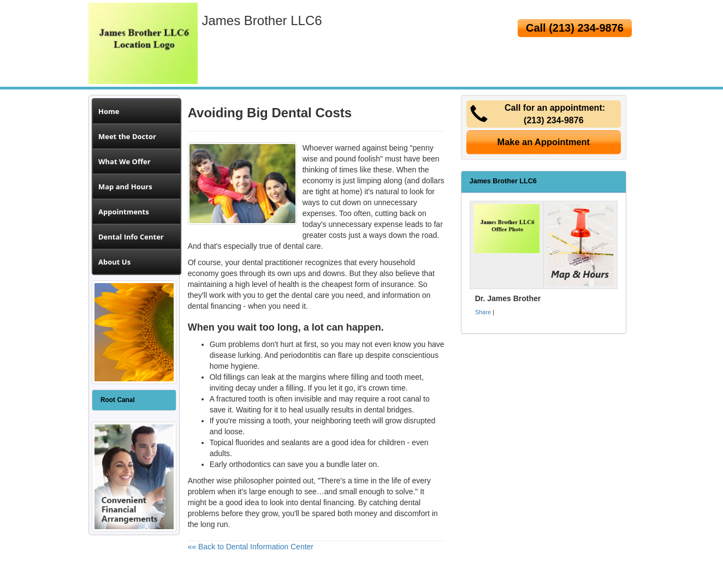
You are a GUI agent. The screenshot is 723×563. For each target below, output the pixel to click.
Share (483, 312)
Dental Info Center (131, 237)
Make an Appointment (543, 142)
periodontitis (301, 355)
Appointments (123, 212)
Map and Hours (125, 186)
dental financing (214, 306)
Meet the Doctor (127, 136)
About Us (114, 262)
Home (108, 111)
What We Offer (124, 161)
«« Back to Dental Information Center (250, 546)
